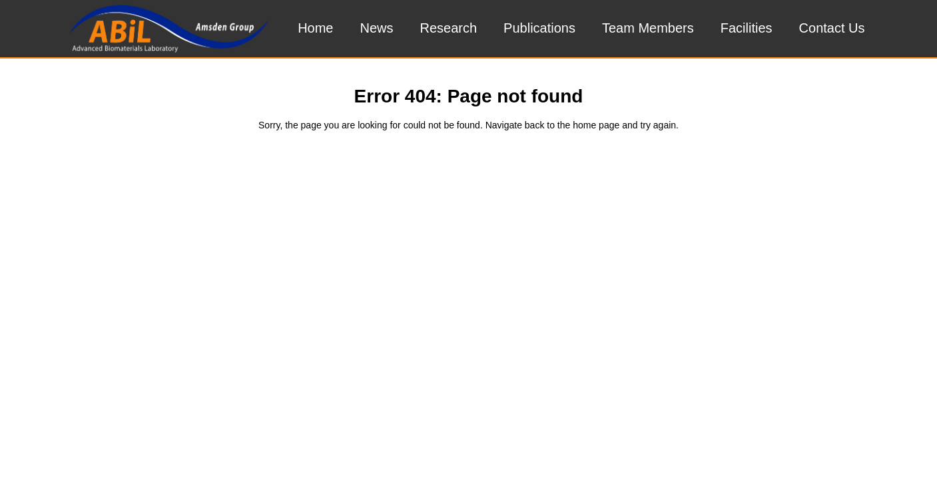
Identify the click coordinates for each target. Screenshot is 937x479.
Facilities (747, 28)
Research (448, 28)
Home (315, 28)
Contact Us (832, 28)
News (376, 28)
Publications (539, 28)
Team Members (648, 28)
